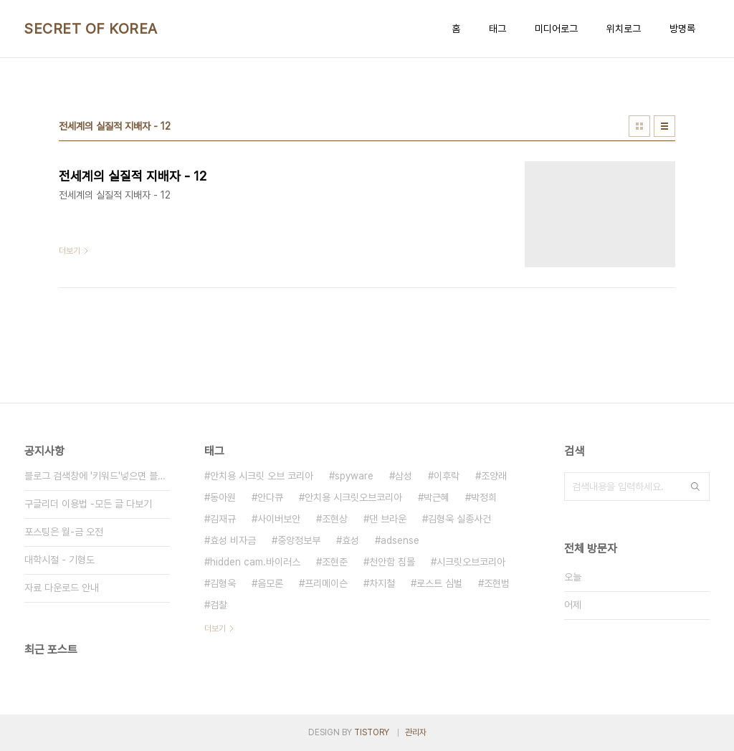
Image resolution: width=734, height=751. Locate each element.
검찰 (218, 605)
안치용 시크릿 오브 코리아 (261, 476)
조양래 (494, 476)
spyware (354, 476)
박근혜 (436, 497)
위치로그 (623, 28)
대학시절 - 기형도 (59, 559)
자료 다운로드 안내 (61, 587)
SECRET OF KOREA (91, 28)
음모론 (270, 583)
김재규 (223, 519)
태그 (497, 28)
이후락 (446, 476)
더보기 (215, 628)
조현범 (497, 583)
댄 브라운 (387, 519)
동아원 (223, 497)
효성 (350, 540)
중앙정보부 (298, 540)
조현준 (335, 562)
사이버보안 (278, 519)
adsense (400, 540)
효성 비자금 (233, 540)
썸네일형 (639, 126)
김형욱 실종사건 (459, 519)
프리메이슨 (326, 583)
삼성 (403, 476)
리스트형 (664, 126)
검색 (695, 486)
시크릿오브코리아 (471, 562)
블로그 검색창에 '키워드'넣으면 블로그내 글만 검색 (97, 476)
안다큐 (270, 497)
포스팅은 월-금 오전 (63, 531)
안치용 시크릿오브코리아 (353, 497)
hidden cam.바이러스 (255, 562)
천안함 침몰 (392, 562)
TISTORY (371, 732)
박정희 (484, 497)
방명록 (682, 28)
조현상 (335, 519)
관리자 (415, 732)
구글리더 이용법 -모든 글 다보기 (88, 504)
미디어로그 (556, 28)
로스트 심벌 (439, 583)
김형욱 (223, 583)
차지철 (382, 583)
